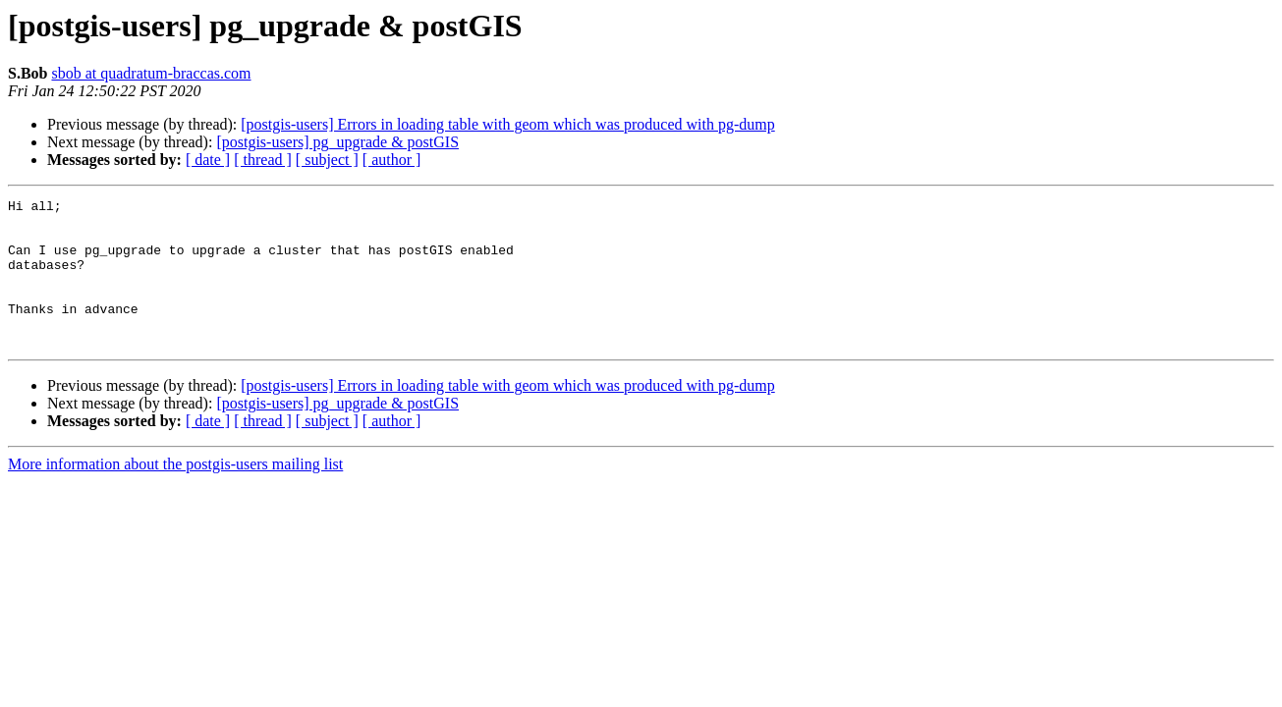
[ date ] (208, 159)
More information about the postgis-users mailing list (175, 493)
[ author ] (391, 159)
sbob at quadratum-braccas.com (151, 73)
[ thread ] (263, 159)
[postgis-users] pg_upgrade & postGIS (337, 142)
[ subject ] (327, 159)
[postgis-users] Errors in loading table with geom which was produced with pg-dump (507, 124)
